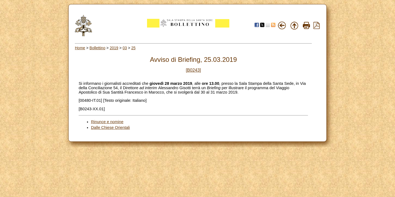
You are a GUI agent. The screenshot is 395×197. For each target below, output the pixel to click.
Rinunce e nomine (107, 122)
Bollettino (97, 48)
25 (133, 48)
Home (80, 48)
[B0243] (193, 70)
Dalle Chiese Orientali (110, 127)
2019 (114, 48)
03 (125, 48)
